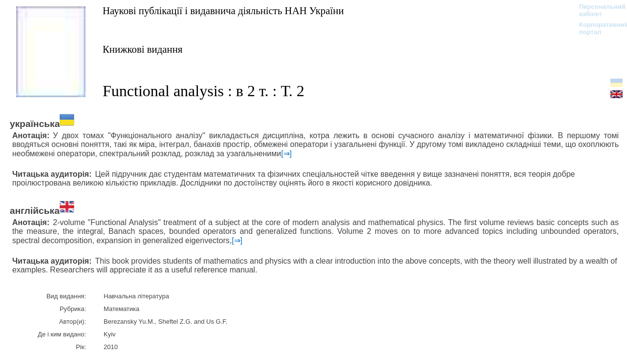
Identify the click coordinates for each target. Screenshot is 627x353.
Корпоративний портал (597, 28)
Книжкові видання (142, 49)
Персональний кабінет (597, 10)
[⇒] (286, 153)
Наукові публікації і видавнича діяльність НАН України (223, 10)
